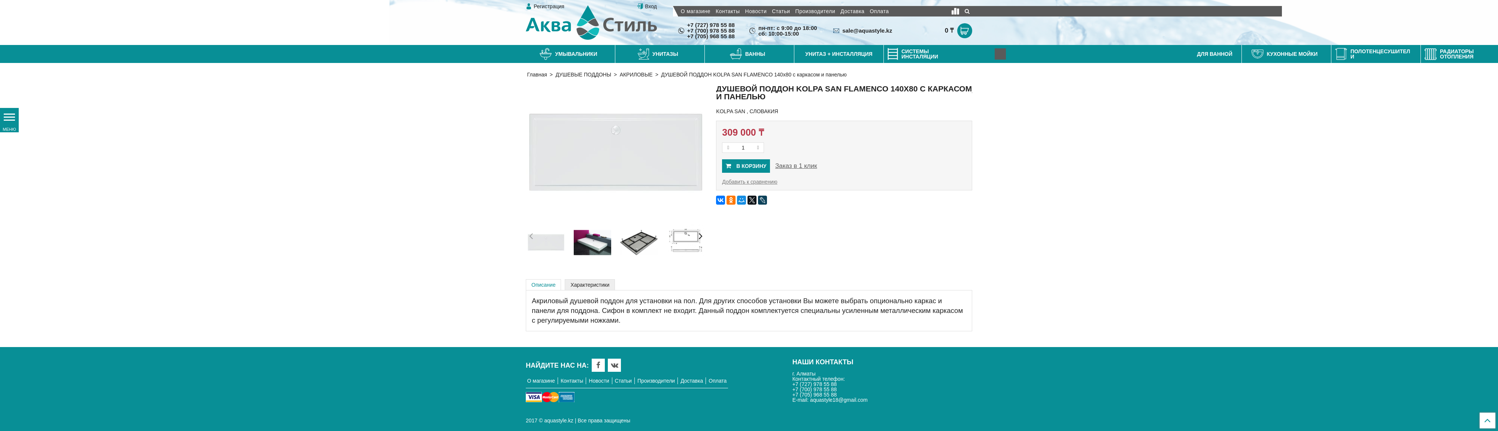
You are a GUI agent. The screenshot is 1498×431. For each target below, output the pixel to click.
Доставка (852, 11)
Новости (756, 11)
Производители (815, 11)
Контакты (728, 11)
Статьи (781, 11)
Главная (537, 75)
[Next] (1000, 54)
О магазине (695, 11)
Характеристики (589, 285)
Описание (543, 285)
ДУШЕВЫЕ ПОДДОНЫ (583, 75)
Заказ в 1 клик (796, 165)
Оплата (879, 11)
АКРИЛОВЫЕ (636, 75)
